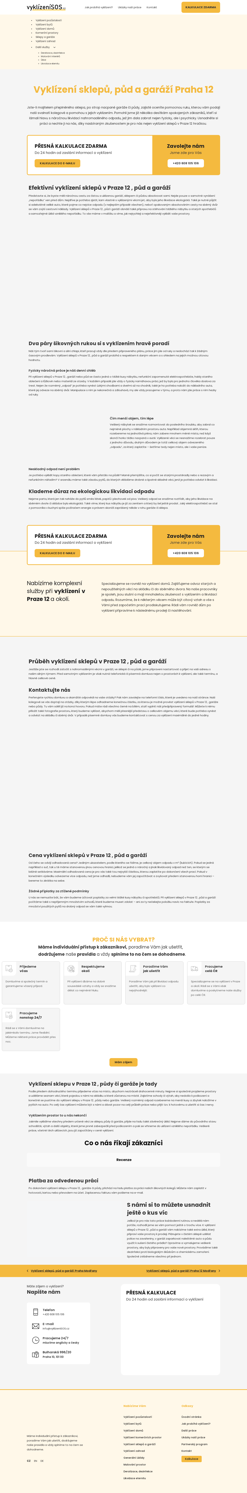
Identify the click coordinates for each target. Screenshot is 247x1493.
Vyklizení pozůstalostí (49, 20)
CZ (29, 1429)
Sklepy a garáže (45, 37)
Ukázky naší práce (129, 7)
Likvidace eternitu (50, 63)
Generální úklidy (134, 1426)
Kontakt (152, 7)
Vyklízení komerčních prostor (143, 1406)
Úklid (43, 59)
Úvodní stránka (191, 1385)
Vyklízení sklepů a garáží (140, 1412)
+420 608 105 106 (186, 163)
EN (35, 1429)
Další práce (188, 1399)
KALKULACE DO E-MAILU (57, 163)
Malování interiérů (50, 56)
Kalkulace (191, 1427)
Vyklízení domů (45, 29)
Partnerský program (194, 1412)
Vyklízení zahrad (45, 41)
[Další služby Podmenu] (54, 47)
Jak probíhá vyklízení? (99, 7)
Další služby (43, 47)
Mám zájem (123, 1062)
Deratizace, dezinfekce (53, 52)
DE (42, 1429)
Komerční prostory (47, 33)
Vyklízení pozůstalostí (138, 1385)
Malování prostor (135, 1433)
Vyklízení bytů (44, 24)
